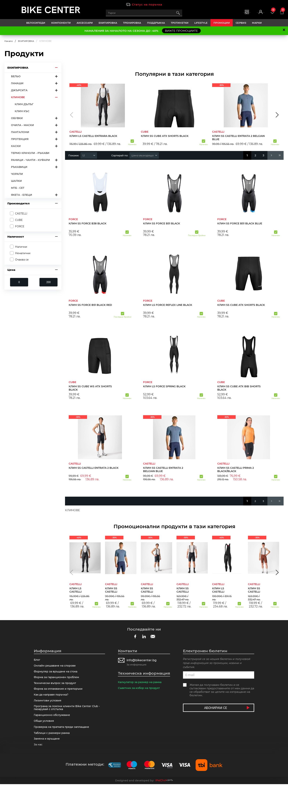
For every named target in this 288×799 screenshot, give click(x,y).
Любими (265, 11)
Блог (37, 660)
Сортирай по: (119, 155)
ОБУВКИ (17, 118)
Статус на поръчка (147, 4)
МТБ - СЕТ (17, 187)
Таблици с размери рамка (53, 745)
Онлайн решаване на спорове (56, 667)
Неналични (22, 253)
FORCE (19, 226)
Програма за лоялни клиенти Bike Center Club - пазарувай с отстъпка (68, 716)
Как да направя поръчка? (52, 701)
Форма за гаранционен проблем (57, 680)
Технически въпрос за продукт (56, 687)
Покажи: (73, 155)
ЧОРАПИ (17, 173)
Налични (21, 246)
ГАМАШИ (17, 83)
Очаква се (22, 259)
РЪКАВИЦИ (19, 166)
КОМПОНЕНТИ (61, 22)
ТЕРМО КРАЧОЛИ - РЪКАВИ (30, 152)
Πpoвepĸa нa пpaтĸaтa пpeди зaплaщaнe (63, 738)
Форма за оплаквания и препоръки (59, 694)
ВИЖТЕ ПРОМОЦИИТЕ (181, 30)
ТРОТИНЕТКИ (179, 22)
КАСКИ (16, 146)
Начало (9, 41)
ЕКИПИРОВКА (108, 22)
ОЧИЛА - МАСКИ (22, 125)
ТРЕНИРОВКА (132, 22)
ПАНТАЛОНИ (20, 132)
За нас (38, 759)
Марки (257, 22)
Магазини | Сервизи (219, 15)
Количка (280, 11)
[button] (71, 115)
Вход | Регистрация (245, 15)
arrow (56, 67)
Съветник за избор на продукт (140, 689)
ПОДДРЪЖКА (156, 22)
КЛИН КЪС (22, 111)
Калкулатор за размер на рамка (141, 682)
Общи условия (44, 731)
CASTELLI (21, 213)
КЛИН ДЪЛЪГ (24, 104)
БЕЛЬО (16, 76)
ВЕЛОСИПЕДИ (35, 22)
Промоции (221, 22)
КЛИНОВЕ (18, 97)
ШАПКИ (16, 180)
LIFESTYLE (201, 22)
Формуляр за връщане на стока (57, 674)
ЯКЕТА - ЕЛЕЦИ (21, 194)
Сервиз (241, 22)
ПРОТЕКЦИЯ (19, 139)
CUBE (19, 219)
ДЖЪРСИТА (19, 90)
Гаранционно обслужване (53, 725)
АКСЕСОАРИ (85, 22)
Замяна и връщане (47, 752)
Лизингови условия (48, 707)
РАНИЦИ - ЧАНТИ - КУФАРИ (30, 159)
